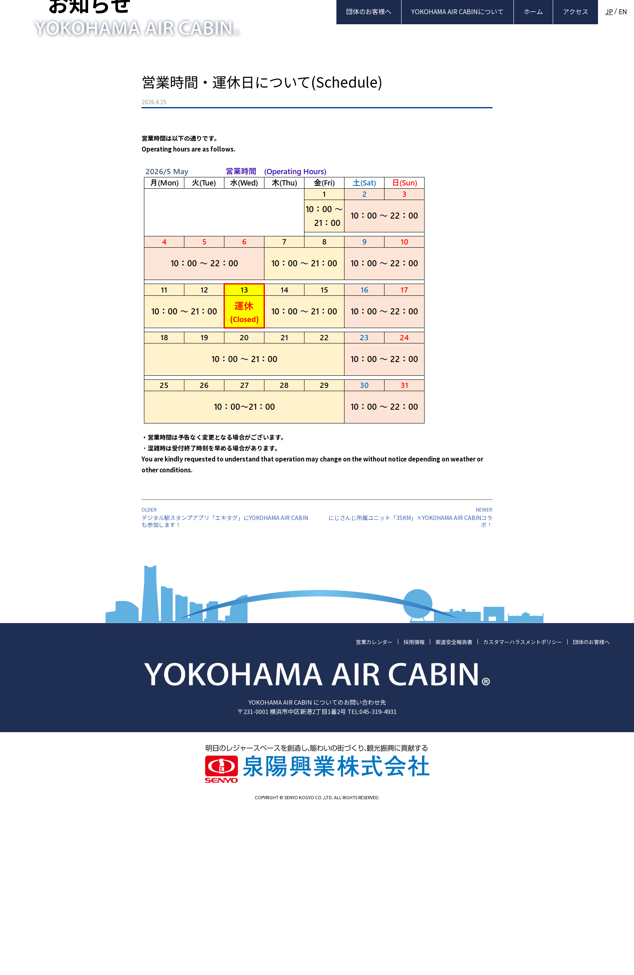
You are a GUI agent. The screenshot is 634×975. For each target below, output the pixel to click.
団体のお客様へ (368, 11)
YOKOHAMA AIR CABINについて (457, 11)
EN (623, 11)
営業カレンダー (374, 805)
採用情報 (414, 805)
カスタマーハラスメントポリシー (522, 805)
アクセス (575, 11)
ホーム (533, 11)
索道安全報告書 (453, 805)
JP (609, 11)
